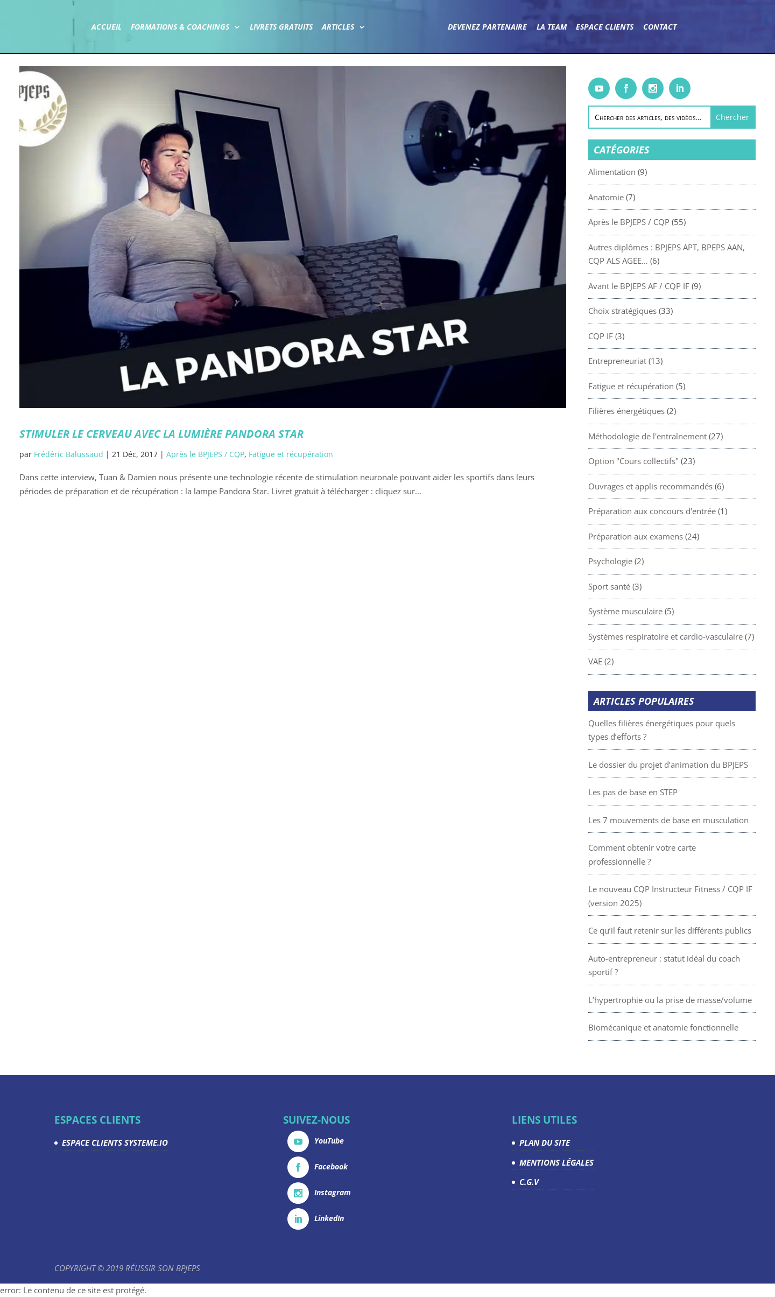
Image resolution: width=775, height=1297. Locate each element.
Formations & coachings (180, 27)
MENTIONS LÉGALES (556, 1162)
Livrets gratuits (281, 27)
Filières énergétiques (652, 410)
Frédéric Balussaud (68, 454)
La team (552, 27)
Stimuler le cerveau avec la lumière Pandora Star (161, 433)
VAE (621, 661)
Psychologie (636, 561)
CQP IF (626, 336)
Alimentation (637, 171)
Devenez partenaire (487, 27)
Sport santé (635, 586)
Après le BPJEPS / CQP (205, 454)
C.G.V (529, 1181)
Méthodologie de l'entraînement (673, 436)
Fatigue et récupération (291, 454)
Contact (660, 27)
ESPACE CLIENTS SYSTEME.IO (115, 1142)
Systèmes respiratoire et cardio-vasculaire (691, 636)
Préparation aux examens (661, 536)
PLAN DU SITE (544, 1142)
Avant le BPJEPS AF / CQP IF (664, 286)
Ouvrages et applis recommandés (676, 486)
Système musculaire (651, 611)
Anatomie (631, 197)
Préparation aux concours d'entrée (677, 511)
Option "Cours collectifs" (659, 460)
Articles (338, 27)
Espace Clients (604, 27)
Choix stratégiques (648, 310)
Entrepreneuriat (643, 360)
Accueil (106, 27)
